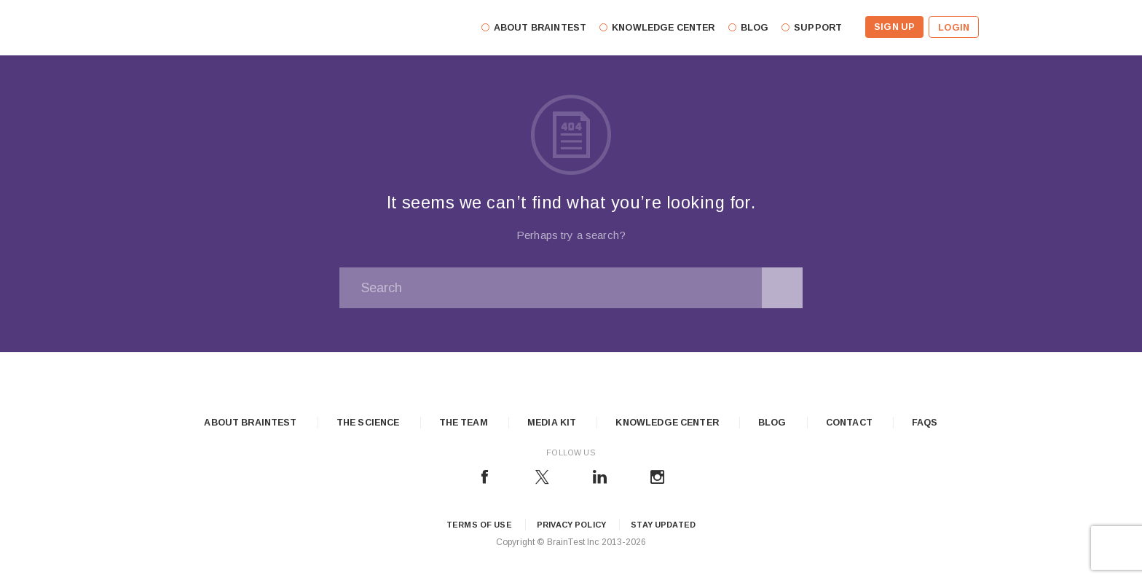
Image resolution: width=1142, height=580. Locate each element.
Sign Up (894, 27)
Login (953, 28)
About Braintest (250, 423)
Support (818, 28)
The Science (368, 423)
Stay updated (663, 524)
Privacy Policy (571, 524)
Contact (849, 423)
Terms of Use (479, 524)
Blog (772, 423)
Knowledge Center (666, 423)
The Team (463, 423)
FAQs (925, 423)
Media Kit (551, 423)
